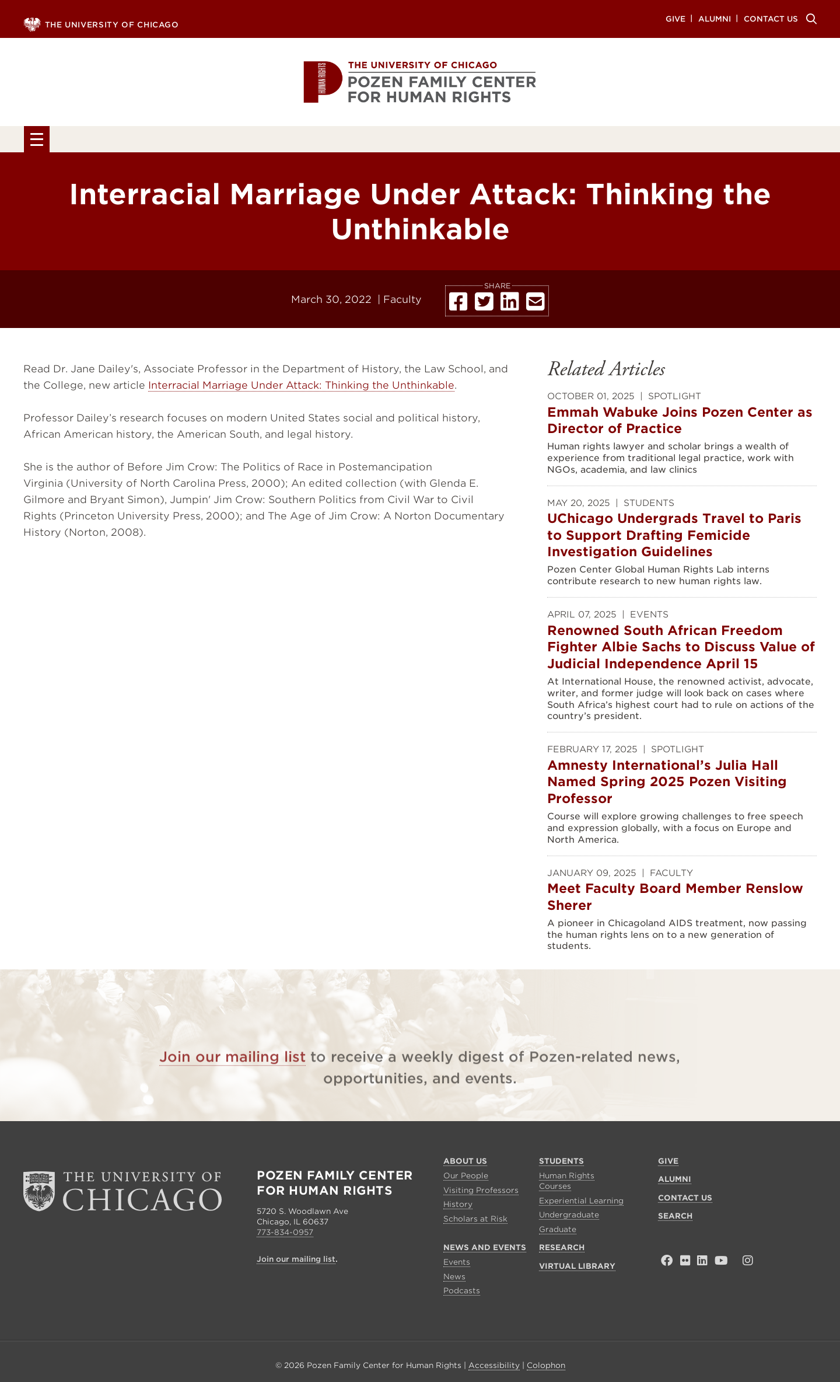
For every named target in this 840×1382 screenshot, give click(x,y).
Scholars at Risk (475, 1221)
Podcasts (461, 1293)
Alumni (714, 18)
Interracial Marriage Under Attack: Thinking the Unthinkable (301, 387)
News (454, 1279)
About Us (113, 141)
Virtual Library (706, 141)
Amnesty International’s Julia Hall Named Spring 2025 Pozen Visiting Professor (667, 796)
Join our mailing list (232, 1079)
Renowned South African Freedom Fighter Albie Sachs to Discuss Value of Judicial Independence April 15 (681, 661)
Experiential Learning (581, 1203)
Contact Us (771, 18)
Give (675, 18)
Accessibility (494, 1368)
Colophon (546, 1368)
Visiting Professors (481, 1192)
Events (456, 1265)
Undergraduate (569, 1217)
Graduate (557, 1232)
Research (554, 141)
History (458, 1207)
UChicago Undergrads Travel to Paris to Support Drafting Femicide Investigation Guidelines (674, 549)
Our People (465, 1178)
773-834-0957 (285, 1235)
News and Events (398, 141)
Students (243, 141)
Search (810, 19)
